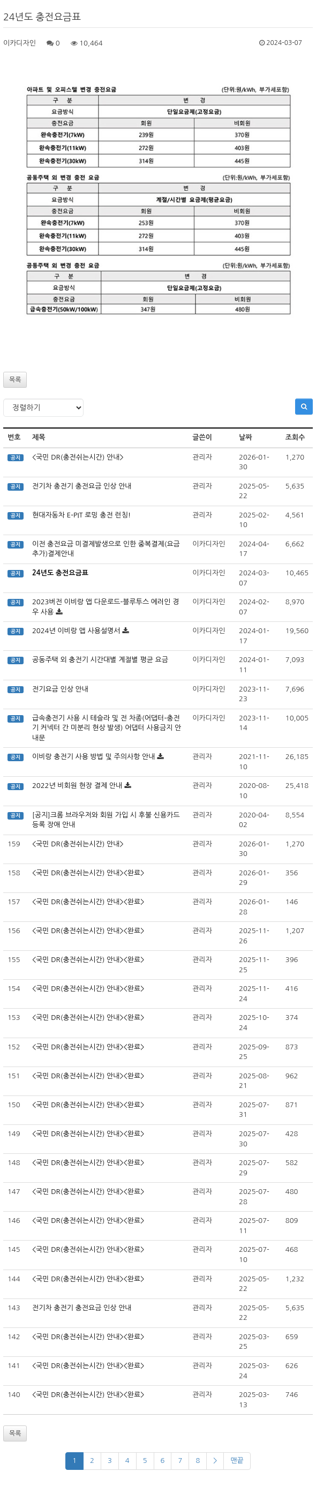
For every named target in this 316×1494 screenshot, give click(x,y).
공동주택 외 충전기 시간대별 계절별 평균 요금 (100, 659)
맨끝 (236, 1460)
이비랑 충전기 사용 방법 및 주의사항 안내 (93, 756)
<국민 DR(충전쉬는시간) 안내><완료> (88, 872)
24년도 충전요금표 (60, 572)
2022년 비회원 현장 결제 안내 (77, 785)
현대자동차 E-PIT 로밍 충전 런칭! (81, 515)
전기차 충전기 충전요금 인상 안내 (82, 486)
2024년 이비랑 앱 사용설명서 (76, 630)
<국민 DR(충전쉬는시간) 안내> (78, 457)
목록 (15, 380)
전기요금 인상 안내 (60, 689)
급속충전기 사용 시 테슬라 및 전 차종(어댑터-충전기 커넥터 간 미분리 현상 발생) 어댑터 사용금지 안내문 (106, 728)
